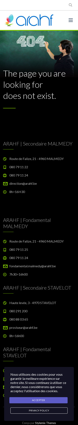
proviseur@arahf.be (23, 327)
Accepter (38, 400)
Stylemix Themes (45, 423)
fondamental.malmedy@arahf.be (32, 266)
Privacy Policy (39, 410)
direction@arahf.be (23, 183)
